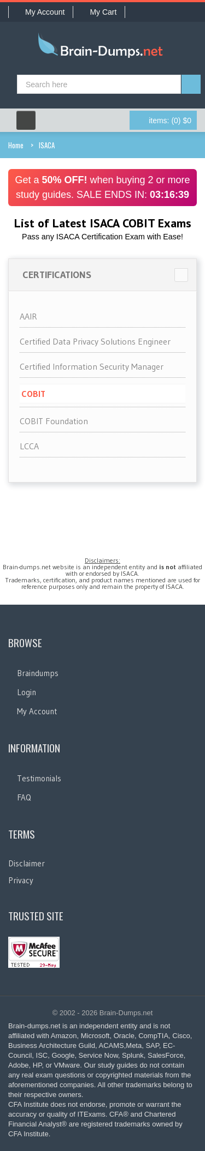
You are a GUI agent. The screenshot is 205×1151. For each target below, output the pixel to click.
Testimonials (39, 778)
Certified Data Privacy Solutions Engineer (95, 341)
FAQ (24, 797)
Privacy (20, 880)
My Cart (98, 12)
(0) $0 (170, 120)
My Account (41, 12)
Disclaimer (26, 863)
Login (26, 692)
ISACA (47, 145)
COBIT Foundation (54, 420)
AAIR (28, 316)
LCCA (29, 446)
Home (16, 145)
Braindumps (37, 673)
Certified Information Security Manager (91, 366)
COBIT (33, 393)
